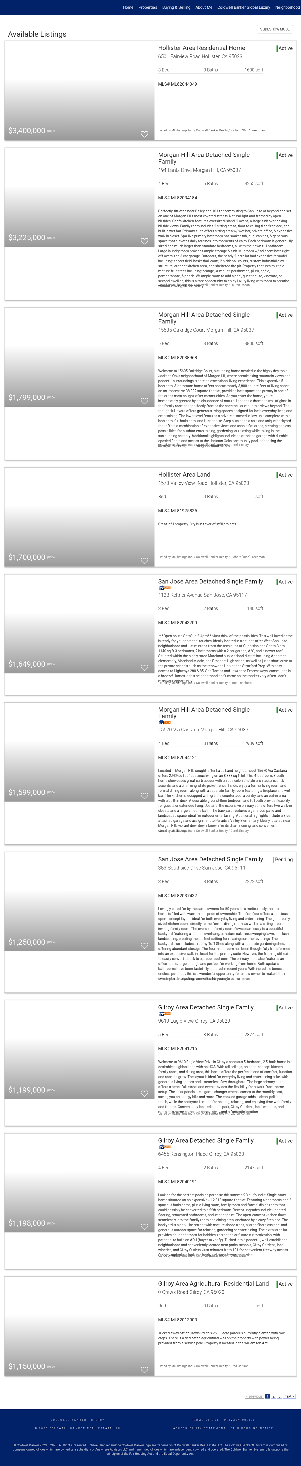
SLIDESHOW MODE (275, 29)
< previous (254, 1396)
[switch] (144, 132)
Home (128, 7)
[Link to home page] (6, 7)
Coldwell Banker (69, 1420)
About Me (204, 7)
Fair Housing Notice (252, 1428)
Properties (147, 7)
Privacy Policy (239, 1420)
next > (289, 1396)
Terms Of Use (205, 1420)
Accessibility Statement (199, 1428)
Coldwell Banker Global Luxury (244, 7)
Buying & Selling (176, 7)
